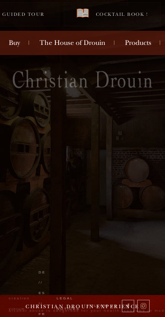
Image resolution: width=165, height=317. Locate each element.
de (42, 272)
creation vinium (19, 303)
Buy (14, 43)
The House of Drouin (73, 43)
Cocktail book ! (112, 14)
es (42, 293)
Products (138, 43)
